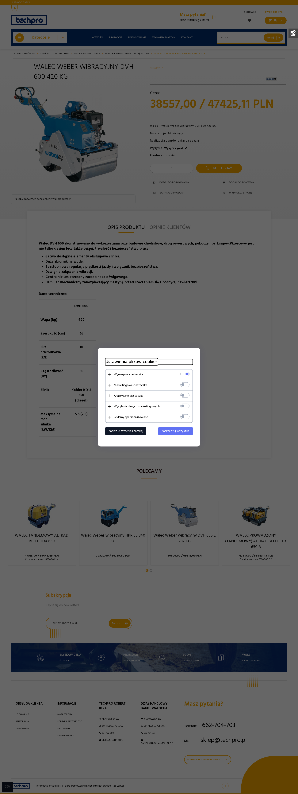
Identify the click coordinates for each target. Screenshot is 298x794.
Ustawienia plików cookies (131, 362)
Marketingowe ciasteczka (130, 385)
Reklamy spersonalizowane (131, 417)
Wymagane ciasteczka (128, 374)
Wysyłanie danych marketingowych (137, 406)
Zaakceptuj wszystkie (175, 430)
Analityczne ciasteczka (128, 395)
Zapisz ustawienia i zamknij (126, 430)
